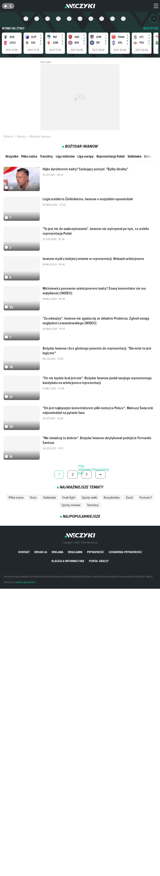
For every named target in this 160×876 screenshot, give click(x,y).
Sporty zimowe (71, 500)
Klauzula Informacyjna (68, 557)
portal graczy (99, 557)
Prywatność (95, 548)
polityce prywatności (25, 578)
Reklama (57, 548)
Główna (8, 136)
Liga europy (85, 156)
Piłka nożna (29, 156)
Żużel (129, 493)
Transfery (46, 156)
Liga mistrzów (65, 156)
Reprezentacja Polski (110, 156)
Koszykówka (111, 493)
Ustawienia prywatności (125, 548)
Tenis (33, 493)
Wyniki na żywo (13, 28)
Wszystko (11, 156)
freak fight (68, 493)
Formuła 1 (146, 493)
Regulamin (75, 548)
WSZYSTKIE (150, 28)
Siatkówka (134, 156)
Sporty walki (89, 493)
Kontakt (24, 548)
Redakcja (40, 548)
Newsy (20, 136)
